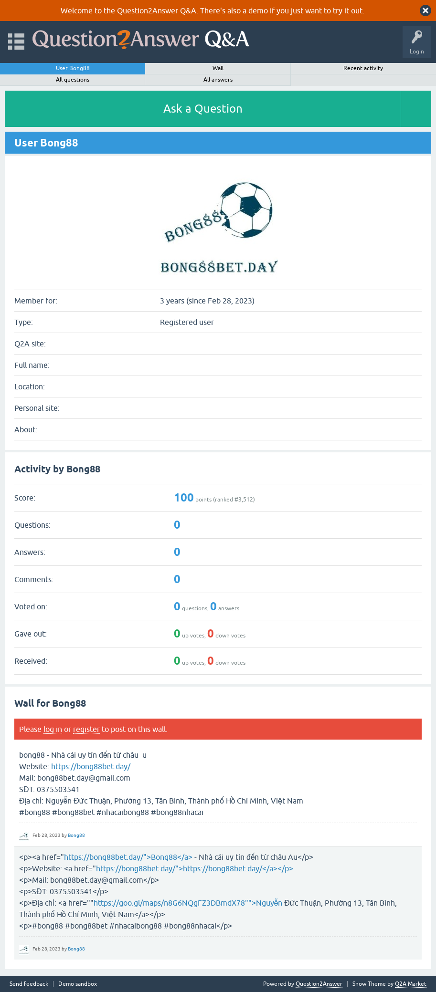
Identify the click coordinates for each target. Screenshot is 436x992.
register (86, 729)
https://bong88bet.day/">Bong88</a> (128, 857)
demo (258, 10)
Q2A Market (410, 984)
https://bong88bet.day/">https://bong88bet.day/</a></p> (194, 868)
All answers (218, 79)
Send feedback (29, 984)
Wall (218, 68)
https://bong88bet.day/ (90, 766)
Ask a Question (203, 108)
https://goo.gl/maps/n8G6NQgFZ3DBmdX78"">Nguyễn (188, 902)
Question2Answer (319, 984)
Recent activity (363, 68)
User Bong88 (73, 68)
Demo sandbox (77, 984)
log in (52, 729)
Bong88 (76, 835)
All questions (72, 79)
